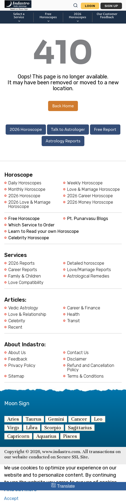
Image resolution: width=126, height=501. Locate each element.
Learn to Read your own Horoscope (43, 231)
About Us (17, 353)
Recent (15, 327)
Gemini (56, 419)
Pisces (70, 436)
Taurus (33, 419)
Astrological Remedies (88, 276)
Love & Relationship (27, 314)
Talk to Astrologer (68, 129)
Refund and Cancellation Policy (90, 367)
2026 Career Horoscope (90, 196)
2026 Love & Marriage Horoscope (29, 204)
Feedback (17, 359)
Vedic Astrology (23, 308)
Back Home (63, 106)
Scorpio (52, 427)
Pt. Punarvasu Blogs (87, 219)
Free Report (105, 129)
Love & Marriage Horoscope (93, 189)
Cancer (79, 419)
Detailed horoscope (85, 263)
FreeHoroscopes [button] (48, 17)
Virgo (13, 427)
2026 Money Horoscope (90, 202)
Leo (98, 419)
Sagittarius (80, 427)
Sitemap (16, 376)
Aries (13, 419)
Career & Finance (83, 308)
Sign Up (111, 6)
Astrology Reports (63, 141)
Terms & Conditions (85, 376)
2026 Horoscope (26, 129)
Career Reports (22, 270)
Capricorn (18, 436)
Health (73, 314)
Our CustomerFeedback (107, 16)
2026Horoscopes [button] (77, 17)
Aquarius (46, 436)
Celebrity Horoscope (28, 238)
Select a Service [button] (18, 17)
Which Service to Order (31, 225)
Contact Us (78, 353)
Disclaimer (77, 359)
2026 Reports (21, 263)
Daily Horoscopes (24, 183)
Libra (31, 427)
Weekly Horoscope (85, 183)
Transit (73, 321)
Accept (11, 498)
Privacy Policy (21, 365)
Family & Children (24, 276)
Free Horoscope (23, 219)
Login (90, 6)
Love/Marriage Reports (89, 270)
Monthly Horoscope (26, 189)
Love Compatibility (26, 282)
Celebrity (16, 321)
